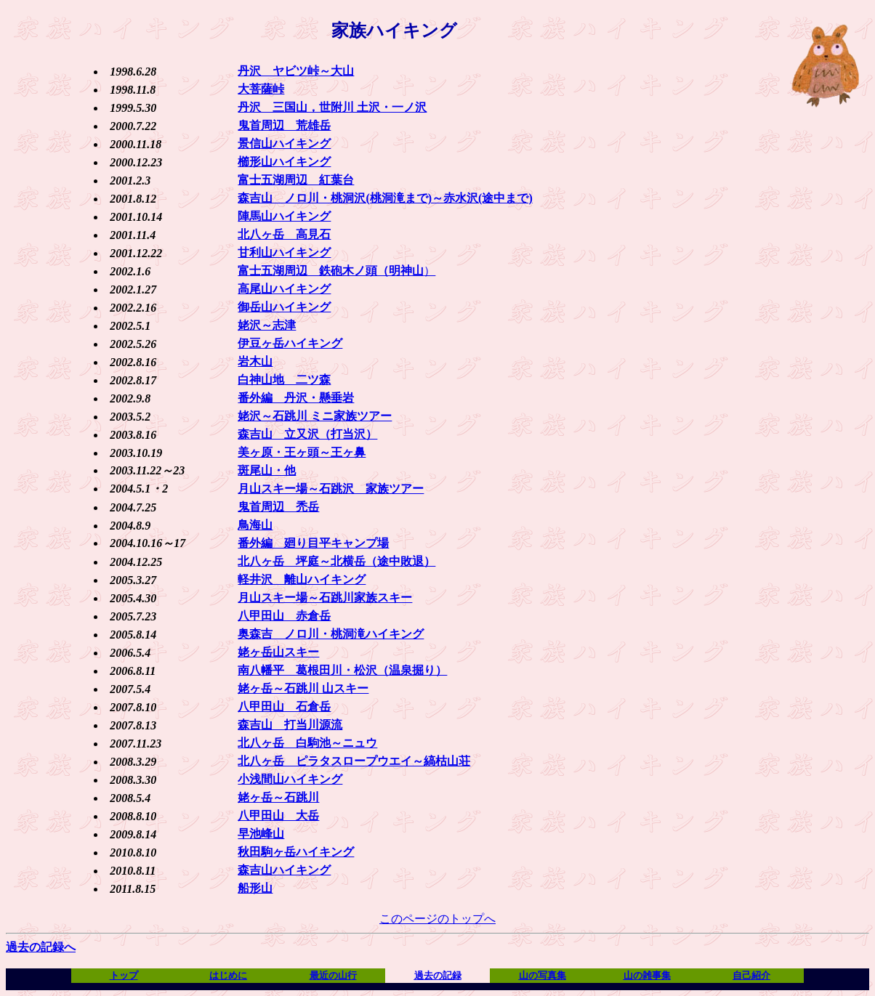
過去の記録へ (41, 947)
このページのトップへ (437, 918)
